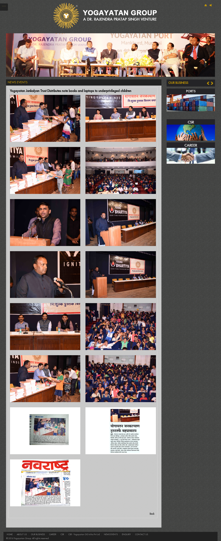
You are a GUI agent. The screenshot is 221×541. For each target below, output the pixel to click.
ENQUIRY (126, 534)
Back (152, 513)
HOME (10, 534)
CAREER (52, 534)
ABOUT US (21, 534)
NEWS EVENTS (110, 534)
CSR (62, 534)
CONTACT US (141, 534)
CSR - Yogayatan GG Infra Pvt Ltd (84, 534)
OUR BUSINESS (37, 534)
